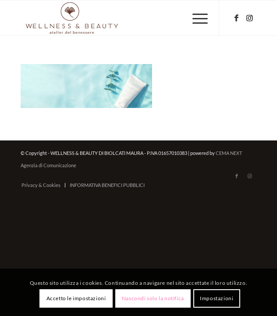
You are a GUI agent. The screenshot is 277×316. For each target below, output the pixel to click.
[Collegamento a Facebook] (236, 18)
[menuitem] (196, 18)
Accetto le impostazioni (76, 298)
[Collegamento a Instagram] (249, 18)
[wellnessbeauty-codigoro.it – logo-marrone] (115, 18)
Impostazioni (216, 298)
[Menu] (196, 18)
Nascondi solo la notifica (153, 298)
